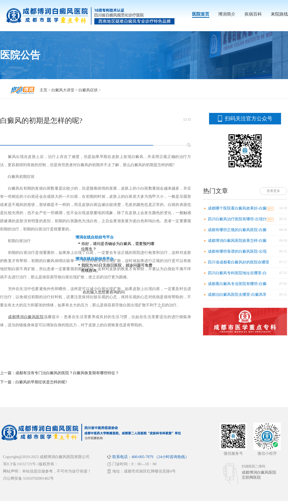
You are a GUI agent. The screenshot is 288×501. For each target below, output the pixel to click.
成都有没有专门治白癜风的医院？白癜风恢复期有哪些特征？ (67, 373)
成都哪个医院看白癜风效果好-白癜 (237, 208)
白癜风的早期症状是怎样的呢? (41, 382)
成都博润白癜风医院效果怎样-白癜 (237, 241)
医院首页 (200, 14)
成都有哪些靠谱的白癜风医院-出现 (237, 251)
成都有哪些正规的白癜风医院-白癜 (237, 230)
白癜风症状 (88, 90)
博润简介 (226, 14)
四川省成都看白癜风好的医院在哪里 (238, 262)
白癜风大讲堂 (62, 90)
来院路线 (279, 14)
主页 (43, 90)
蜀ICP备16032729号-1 (21, 464)
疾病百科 (253, 14)
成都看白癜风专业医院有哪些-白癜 (237, 284)
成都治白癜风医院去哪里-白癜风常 (237, 294)
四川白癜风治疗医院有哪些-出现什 (237, 219)
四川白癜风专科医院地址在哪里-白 (237, 273)
